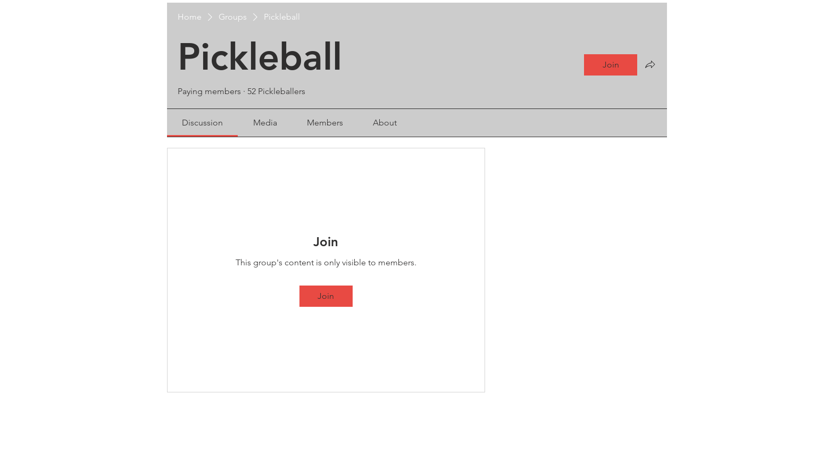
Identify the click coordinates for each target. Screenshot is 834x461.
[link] (202, 123)
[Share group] (650, 64)
